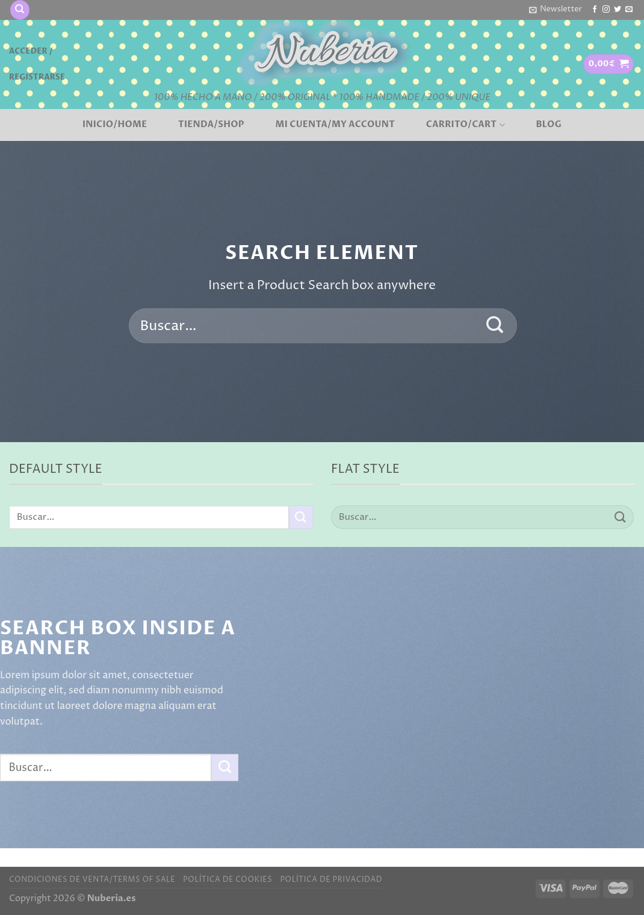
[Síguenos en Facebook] (594, 9)
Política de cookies (227, 880)
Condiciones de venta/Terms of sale (92, 880)
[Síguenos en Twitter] (617, 9)
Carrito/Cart (465, 125)
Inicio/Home (114, 124)
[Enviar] (495, 325)
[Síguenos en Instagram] (606, 9)
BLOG (549, 124)
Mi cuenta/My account (335, 124)
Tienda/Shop (211, 124)
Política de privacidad (331, 880)
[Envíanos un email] (629, 9)
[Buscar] (19, 10)
